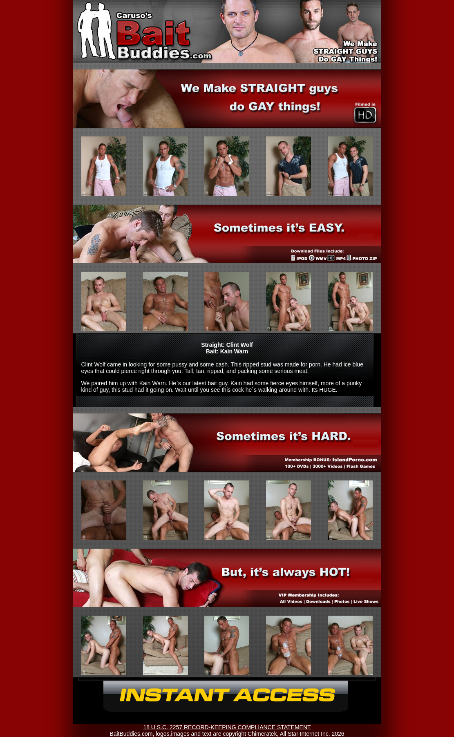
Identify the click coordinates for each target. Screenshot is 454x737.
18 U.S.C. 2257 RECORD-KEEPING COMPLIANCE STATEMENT (227, 727)
